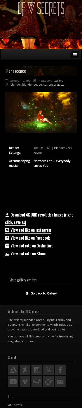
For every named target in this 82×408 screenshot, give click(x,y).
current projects (53, 84)
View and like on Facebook (27, 238)
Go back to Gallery (41, 293)
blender (15, 84)
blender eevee (32, 84)
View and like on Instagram (28, 230)
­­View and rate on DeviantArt (29, 245)
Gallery (58, 81)
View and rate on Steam (25, 253)
